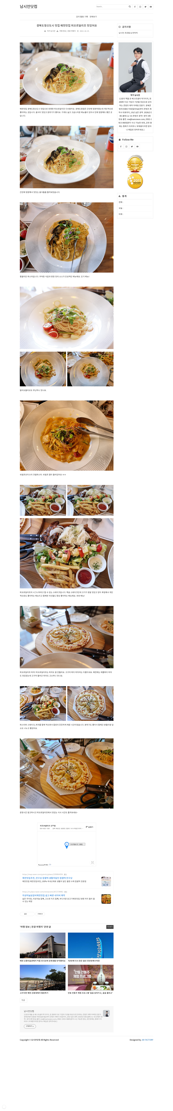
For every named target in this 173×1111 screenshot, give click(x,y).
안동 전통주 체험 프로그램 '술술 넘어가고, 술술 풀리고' (90, 1027)
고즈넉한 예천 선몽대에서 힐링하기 (34, 1027)
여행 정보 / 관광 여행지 (67, 31)
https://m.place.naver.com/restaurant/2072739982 (42, 925)
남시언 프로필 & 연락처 (128, 33)
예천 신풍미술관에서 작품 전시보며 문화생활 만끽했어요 (42, 994)
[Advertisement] (67, 885)
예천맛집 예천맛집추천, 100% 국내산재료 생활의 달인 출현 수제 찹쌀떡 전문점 (54, 915)
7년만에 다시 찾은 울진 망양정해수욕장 (84, 994)
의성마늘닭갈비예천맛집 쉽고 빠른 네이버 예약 (43, 929)
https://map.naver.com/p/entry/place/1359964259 (42, 908)
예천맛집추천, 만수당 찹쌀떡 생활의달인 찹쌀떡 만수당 (47, 912)
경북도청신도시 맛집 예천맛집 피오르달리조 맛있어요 (67, 25)
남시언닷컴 (29, 1045)
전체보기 (93, 17)
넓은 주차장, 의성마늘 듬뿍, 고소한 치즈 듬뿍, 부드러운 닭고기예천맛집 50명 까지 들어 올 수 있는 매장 (58, 933)
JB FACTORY (147, 1073)
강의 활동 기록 (82, 17)
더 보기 (109, 960)
